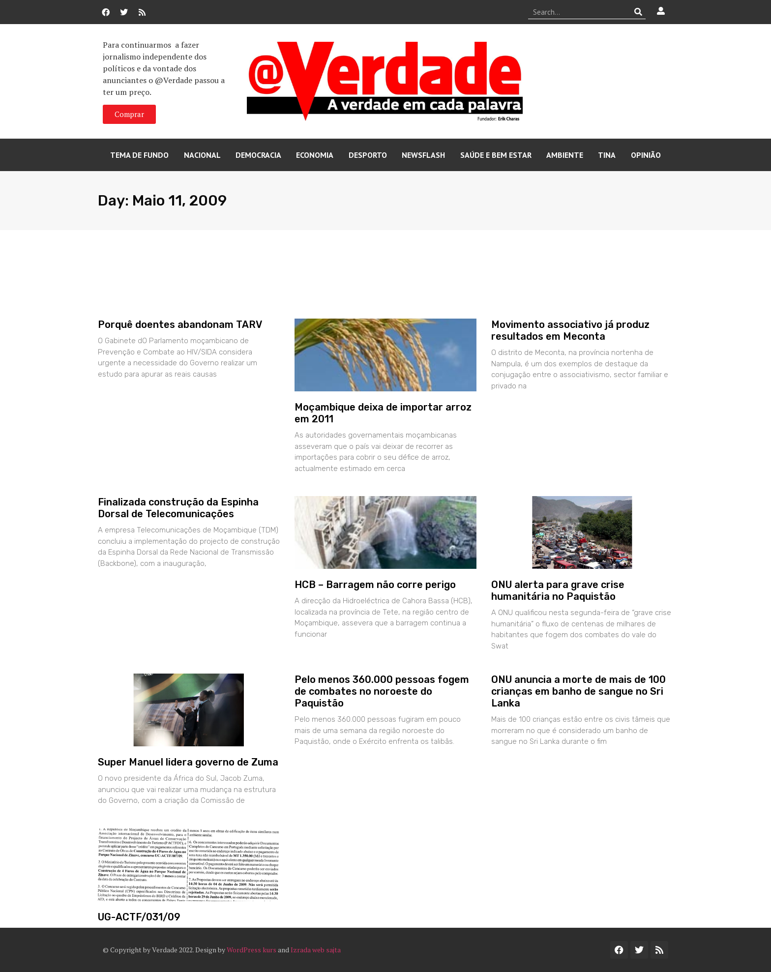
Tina (607, 155)
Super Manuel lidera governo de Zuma (188, 762)
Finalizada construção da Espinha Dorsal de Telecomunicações (178, 508)
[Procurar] (638, 12)
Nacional (202, 155)
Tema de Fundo (139, 155)
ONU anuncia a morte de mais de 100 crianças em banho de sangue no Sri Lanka (578, 691)
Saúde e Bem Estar (496, 155)
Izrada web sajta (316, 949)
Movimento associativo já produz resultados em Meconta (570, 330)
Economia (314, 155)
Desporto (368, 155)
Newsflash (423, 155)
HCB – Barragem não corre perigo (375, 584)
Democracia (258, 155)
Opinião (646, 155)
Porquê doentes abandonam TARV (180, 324)
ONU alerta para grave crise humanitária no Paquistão (557, 590)
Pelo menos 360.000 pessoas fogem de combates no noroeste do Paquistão (382, 691)
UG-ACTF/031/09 (139, 917)
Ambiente (564, 155)
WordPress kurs (251, 949)
